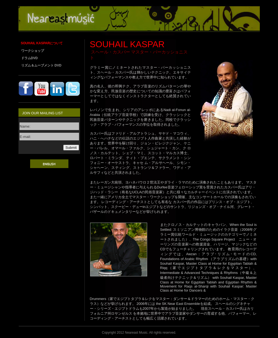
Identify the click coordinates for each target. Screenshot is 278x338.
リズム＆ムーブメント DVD (41, 65)
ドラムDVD (29, 58)
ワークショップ (32, 51)
